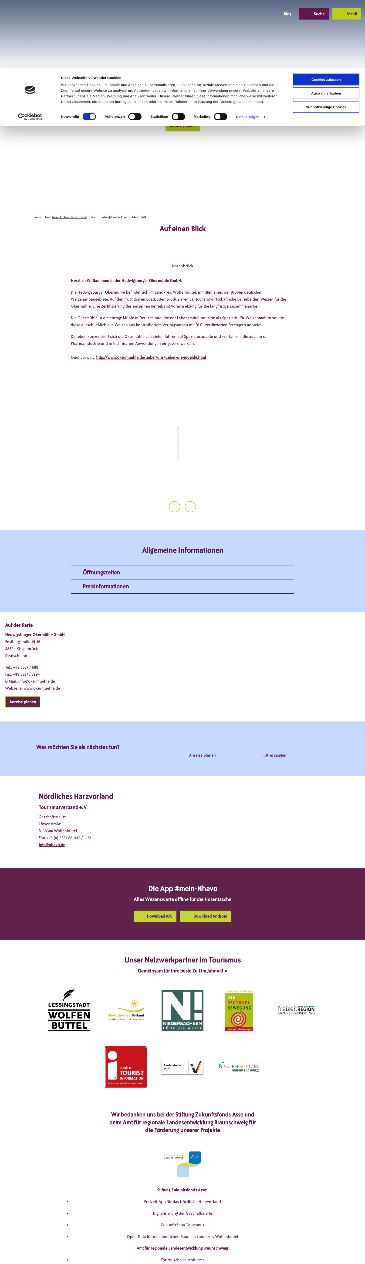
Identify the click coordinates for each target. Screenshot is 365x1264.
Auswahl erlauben (326, 25)
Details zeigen (247, 49)
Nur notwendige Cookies (326, 39)
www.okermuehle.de (42, 634)
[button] (183, 125)
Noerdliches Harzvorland (69, 217)
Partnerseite (252, 1252)
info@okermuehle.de (36, 627)
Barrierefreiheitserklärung (213, 1252)
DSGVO (108, 1252)
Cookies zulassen (326, 11)
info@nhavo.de (52, 790)
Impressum (130, 1252)
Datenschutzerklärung (164, 1252)
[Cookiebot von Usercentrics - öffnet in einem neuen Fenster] (30, 48)
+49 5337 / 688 (25, 613)
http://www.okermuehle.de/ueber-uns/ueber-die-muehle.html (151, 357)
